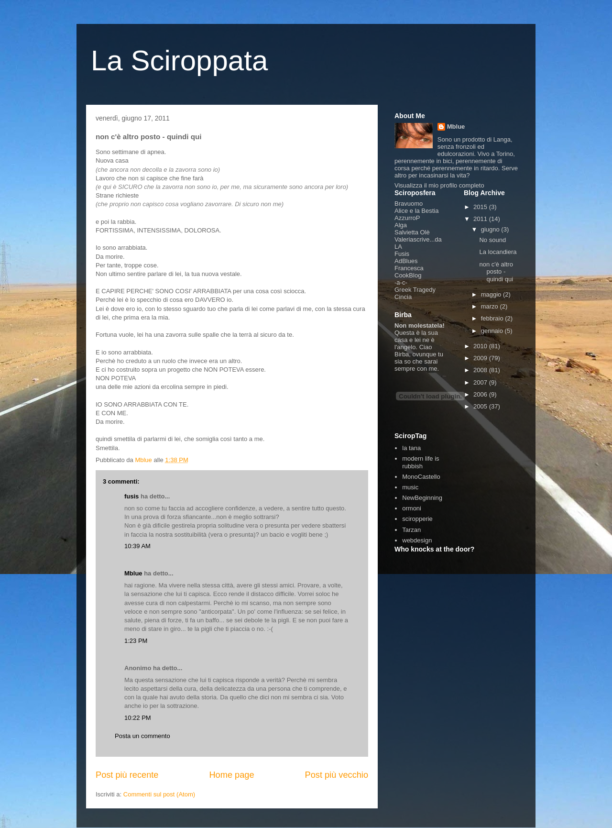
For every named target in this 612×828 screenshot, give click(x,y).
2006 (481, 394)
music (410, 487)
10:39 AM (137, 546)
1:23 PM (135, 640)
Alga (400, 225)
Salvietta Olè (412, 232)
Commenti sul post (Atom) (159, 794)
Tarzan (411, 529)
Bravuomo (408, 203)
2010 (481, 346)
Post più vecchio (336, 775)
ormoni (411, 508)
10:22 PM (137, 717)
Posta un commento (142, 736)
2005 (481, 406)
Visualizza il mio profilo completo (439, 185)
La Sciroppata (179, 60)
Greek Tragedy (415, 289)
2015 (481, 206)
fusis (131, 496)
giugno (491, 229)
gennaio (493, 330)
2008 (481, 370)
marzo (490, 306)
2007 (481, 382)
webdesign (417, 540)
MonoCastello (421, 476)
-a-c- (400, 282)
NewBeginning (422, 497)
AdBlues (405, 261)
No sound (492, 239)
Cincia (403, 296)
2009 (481, 358)
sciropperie (417, 518)
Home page (231, 775)
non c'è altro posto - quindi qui (496, 272)
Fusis (401, 253)
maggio (492, 294)
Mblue (133, 573)
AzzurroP (407, 217)
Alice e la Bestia (416, 210)
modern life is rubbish (420, 462)
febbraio (493, 318)
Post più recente (127, 775)
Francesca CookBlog (409, 272)
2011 (481, 218)
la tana (411, 448)
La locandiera (497, 251)
